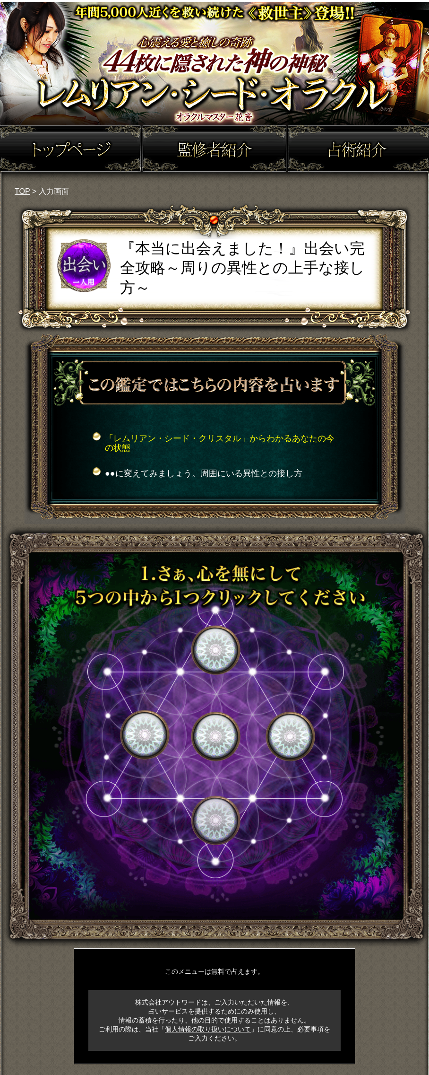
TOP (22, 191)
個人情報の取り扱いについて (208, 1029)
